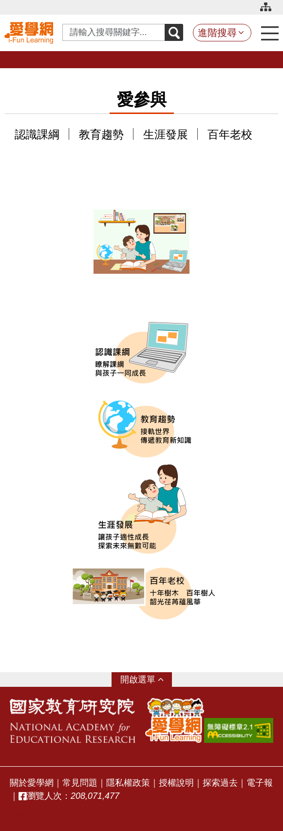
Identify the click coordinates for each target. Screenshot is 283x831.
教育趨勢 (101, 135)
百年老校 (230, 135)
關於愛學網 (32, 783)
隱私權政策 (128, 783)
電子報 (259, 783)
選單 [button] (146, 679)
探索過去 (220, 783)
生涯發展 (165, 135)
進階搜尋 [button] (217, 32)
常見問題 (79, 783)
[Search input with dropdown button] (113, 32)
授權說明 (176, 783)
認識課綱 (37, 135)
